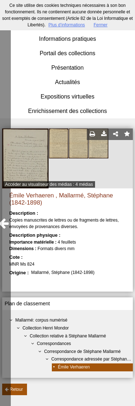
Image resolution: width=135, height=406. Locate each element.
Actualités (67, 82)
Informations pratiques (67, 39)
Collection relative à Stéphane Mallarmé (68, 336)
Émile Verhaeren (74, 367)
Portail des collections (67, 53)
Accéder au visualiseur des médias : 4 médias (49, 184)
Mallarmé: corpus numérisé (41, 320)
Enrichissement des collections (67, 111)
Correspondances (54, 343)
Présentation (67, 68)
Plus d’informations (66, 24)
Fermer (101, 24)
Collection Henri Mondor (45, 328)
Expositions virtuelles (67, 96)
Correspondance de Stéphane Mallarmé (82, 351)
